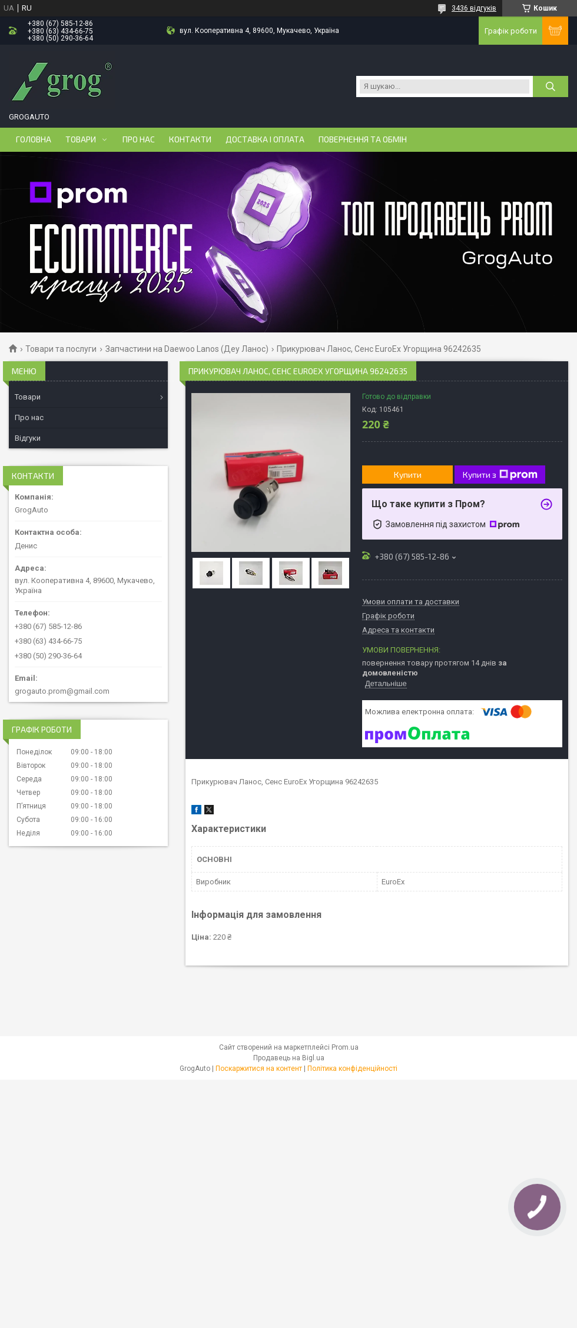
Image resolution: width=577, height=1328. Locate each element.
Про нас (138, 139)
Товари (80, 139)
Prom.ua (345, 1047)
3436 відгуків (474, 8)
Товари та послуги (61, 349)
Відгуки (28, 438)
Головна (33, 139)
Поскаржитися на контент (258, 1068)
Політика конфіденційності (352, 1068)
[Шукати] (550, 86)
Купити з (500, 475)
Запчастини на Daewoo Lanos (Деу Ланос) (186, 349)
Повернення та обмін (363, 139)
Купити (408, 475)
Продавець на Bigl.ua (288, 1058)
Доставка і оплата (265, 139)
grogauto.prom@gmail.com (62, 691)
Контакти (190, 139)
